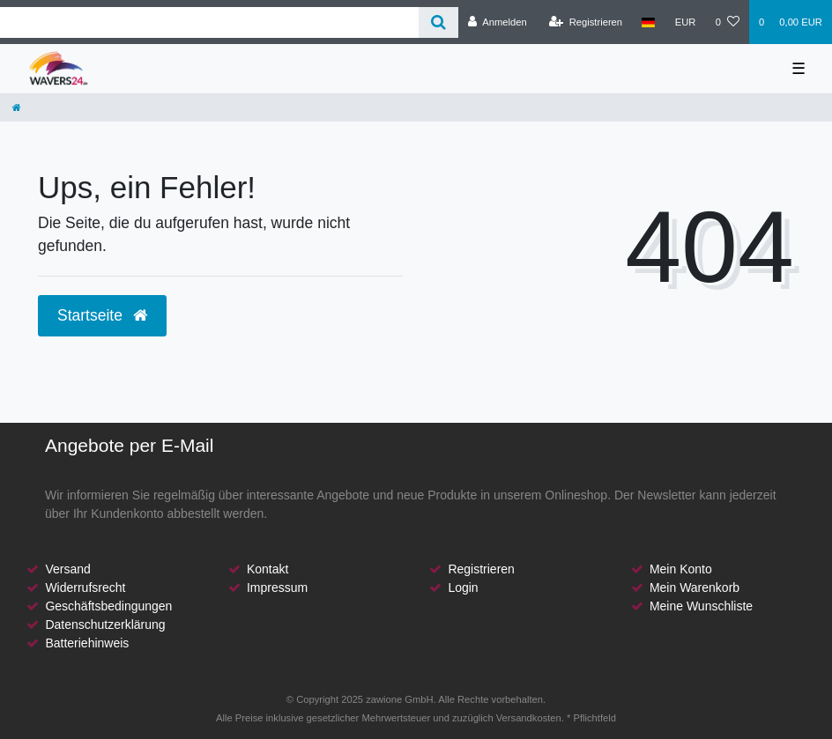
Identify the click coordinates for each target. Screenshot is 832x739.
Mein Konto (681, 569)
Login (463, 587)
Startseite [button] (102, 315)
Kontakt (267, 569)
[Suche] (438, 22)
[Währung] (685, 22)
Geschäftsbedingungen (108, 606)
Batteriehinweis (87, 643)
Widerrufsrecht (85, 587)
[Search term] (209, 22)
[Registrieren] (585, 22)
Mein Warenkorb (694, 587)
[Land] (648, 22)
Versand (67, 569)
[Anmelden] (497, 22)
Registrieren (481, 569)
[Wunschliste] (727, 22)
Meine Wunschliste (701, 606)
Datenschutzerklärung (105, 624)
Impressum (277, 587)
